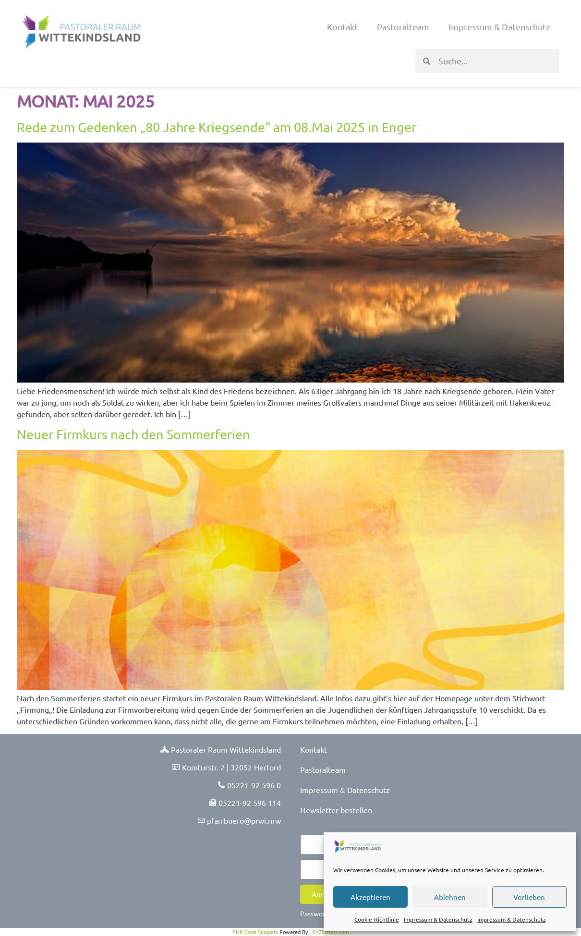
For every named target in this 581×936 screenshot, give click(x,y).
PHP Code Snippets (255, 932)
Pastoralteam (403, 27)
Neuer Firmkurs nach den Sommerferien (133, 434)
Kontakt (342, 27)
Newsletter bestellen (336, 810)
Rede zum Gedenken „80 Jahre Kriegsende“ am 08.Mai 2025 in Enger (216, 127)
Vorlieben (529, 896)
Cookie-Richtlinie (376, 919)
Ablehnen (450, 896)
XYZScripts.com (330, 932)
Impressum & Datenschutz (438, 919)
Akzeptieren (370, 896)
